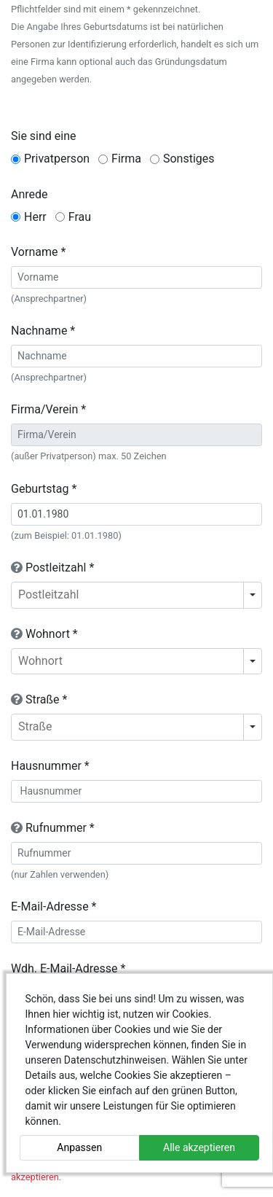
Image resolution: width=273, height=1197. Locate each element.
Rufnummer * (53, 828)
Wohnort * (44, 634)
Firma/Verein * (48, 409)
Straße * (39, 699)
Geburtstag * (43, 489)
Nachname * (43, 331)
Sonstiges (189, 158)
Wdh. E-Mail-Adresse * (68, 968)
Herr (35, 217)
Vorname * (38, 252)
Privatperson (57, 158)
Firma (126, 158)
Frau (79, 217)
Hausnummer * (50, 766)
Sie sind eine (43, 136)
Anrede (29, 194)
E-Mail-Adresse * (53, 906)
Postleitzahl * (52, 567)
